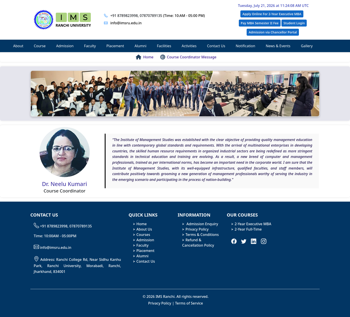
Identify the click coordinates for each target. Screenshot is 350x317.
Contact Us (145, 261)
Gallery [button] (307, 45)
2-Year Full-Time (248, 229)
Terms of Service (189, 303)
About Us (144, 229)
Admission (145, 239)
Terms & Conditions (202, 234)
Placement (145, 250)
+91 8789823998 (124, 15)
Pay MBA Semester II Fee (260, 23)
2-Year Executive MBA (253, 223)
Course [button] (40, 45)
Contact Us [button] (216, 45)
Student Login (294, 23)
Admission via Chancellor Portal (273, 32)
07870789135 (151, 15)
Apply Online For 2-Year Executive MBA (271, 14)
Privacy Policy (196, 229)
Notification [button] (245, 45)
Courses (143, 234)
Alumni (142, 256)
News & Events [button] (278, 45)
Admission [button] (64, 45)
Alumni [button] (140, 45)
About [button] (18, 45)
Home (141, 223)
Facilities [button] (164, 45)
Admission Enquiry (201, 223)
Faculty (142, 245)
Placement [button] (115, 45)
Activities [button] (189, 45)
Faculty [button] (90, 45)
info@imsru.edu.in (126, 22)
